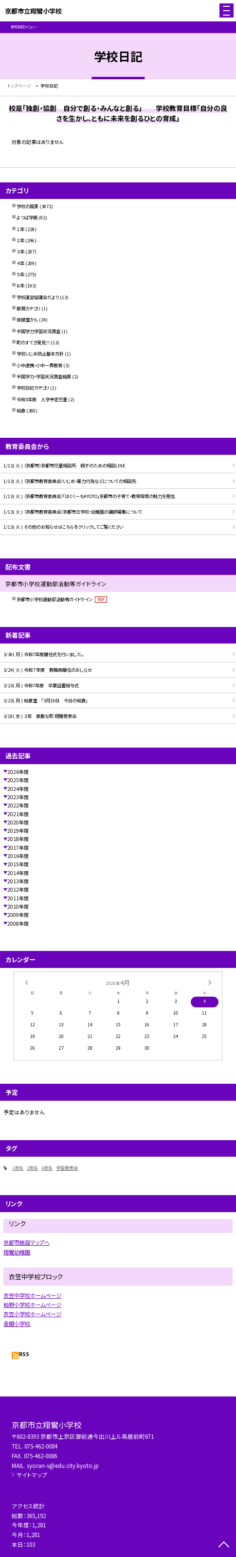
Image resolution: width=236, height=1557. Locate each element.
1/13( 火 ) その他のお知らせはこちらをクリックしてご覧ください (63, 526)
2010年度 (18, 906)
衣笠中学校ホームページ (32, 1295)
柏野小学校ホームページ (32, 1304)
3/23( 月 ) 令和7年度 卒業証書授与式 (41, 685)
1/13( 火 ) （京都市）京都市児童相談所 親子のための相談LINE (64, 465)
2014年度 (18, 873)
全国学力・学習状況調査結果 (44, 376)
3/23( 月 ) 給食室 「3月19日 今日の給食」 (45, 700)
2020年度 (18, 822)
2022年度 (18, 805)
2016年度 (18, 855)
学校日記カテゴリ (33, 387)
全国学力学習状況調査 (38, 331)
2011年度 (18, 898)
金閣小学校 (16, 1323)
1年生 (17, 1167)
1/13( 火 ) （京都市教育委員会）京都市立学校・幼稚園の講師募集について (72, 511)
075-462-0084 (40, 1446)
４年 (20, 263)
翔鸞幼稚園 (16, 1252)
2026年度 (18, 771)
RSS (24, 1354)
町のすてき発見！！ (33, 342)
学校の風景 (27, 206)
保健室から (27, 319)
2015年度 (18, 864)
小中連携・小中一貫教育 (39, 365)
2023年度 (18, 797)
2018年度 (18, 838)
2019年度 (18, 830)
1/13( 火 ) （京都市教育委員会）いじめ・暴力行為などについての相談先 (69, 481)
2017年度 (18, 847)
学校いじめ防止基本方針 (40, 353)
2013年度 (18, 881)
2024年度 (18, 788)
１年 (20, 229)
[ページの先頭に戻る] (224, 1545)
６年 (20, 285)
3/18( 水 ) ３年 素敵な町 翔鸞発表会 (39, 716)
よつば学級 (27, 217)
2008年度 (18, 923)
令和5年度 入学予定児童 (42, 399)
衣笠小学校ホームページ (32, 1314)
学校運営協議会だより (38, 297)
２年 (20, 240)
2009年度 (18, 914)
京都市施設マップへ (26, 1242)
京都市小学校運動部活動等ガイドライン (62, 599)
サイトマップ (32, 1474)
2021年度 (18, 814)
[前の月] (25, 982)
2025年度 (18, 780)
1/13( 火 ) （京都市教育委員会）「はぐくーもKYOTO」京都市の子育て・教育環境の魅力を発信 (89, 496)
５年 (20, 274)
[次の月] (209, 982)
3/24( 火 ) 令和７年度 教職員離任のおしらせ (47, 669)
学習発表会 (67, 1167)
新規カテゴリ (28, 308)
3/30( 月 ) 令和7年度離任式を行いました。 (43, 654)
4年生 (47, 1167)
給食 (21, 410)
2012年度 (18, 889)
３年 (20, 251)
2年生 (32, 1167)
